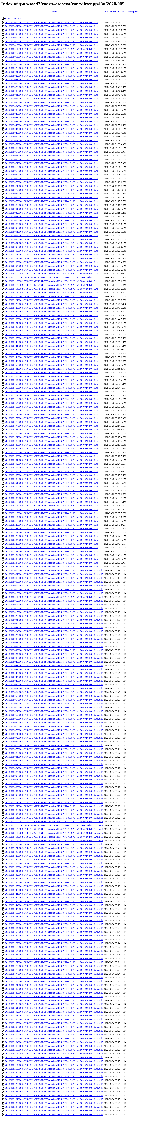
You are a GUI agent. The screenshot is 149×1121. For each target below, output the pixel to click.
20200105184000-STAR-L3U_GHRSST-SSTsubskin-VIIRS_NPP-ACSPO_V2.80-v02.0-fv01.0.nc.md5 (54, 996)
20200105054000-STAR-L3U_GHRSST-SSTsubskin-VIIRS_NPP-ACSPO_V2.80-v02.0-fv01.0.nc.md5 (54, 700)
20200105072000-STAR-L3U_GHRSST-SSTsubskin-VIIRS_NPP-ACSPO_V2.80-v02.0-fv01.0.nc (51, 190)
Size (124, 11)
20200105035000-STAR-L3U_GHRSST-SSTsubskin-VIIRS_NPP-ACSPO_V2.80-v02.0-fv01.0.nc (51, 110)
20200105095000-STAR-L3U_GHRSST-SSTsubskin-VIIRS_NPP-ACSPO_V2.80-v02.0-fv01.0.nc (51, 247)
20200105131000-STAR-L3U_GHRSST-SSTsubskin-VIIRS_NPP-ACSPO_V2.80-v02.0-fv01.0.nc (51, 323)
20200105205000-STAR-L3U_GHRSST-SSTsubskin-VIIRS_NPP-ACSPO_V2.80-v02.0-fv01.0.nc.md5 (54, 1046)
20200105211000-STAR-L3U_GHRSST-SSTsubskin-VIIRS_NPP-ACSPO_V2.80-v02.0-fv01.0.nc (51, 505)
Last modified (112, 11)
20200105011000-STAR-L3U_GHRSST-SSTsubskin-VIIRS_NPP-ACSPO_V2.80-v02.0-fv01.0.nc (51, 49)
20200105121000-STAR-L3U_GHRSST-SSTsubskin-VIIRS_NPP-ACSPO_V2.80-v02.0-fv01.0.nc (51, 300)
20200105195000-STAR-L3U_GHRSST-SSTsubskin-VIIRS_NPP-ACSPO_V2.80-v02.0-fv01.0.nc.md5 (54, 1023)
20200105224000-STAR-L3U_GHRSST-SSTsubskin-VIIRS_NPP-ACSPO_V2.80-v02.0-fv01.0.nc (51, 540)
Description (132, 11)
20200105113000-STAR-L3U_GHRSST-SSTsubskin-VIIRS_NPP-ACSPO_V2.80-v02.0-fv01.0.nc (51, 285)
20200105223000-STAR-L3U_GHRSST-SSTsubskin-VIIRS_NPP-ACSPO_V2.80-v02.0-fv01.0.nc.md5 (54, 1084)
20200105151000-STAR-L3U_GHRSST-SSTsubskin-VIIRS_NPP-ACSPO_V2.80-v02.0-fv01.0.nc (51, 368)
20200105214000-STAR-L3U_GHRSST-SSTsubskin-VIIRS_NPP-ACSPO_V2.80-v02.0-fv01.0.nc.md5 (54, 1065)
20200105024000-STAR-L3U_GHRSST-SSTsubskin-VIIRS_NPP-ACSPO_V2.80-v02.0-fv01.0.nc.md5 (54, 631)
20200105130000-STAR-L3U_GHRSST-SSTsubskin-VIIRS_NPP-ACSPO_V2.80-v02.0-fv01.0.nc (51, 319)
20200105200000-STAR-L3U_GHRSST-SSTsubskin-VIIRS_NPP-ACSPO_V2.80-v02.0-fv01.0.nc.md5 (54, 1027)
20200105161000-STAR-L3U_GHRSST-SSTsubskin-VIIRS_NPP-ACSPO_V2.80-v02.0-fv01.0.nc (51, 391)
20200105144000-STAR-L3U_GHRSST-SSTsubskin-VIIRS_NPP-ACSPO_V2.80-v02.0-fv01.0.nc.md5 (54, 905)
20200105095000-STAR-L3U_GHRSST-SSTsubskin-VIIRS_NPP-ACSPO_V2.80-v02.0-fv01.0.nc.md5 (54, 795)
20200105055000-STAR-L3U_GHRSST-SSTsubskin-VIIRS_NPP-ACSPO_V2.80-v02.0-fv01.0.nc (51, 155)
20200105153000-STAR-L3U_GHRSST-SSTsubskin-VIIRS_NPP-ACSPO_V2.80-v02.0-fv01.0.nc (51, 376)
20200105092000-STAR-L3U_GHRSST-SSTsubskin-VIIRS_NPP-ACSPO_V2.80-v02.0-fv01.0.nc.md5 (54, 783)
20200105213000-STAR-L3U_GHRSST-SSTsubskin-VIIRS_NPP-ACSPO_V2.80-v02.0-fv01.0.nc (51, 513)
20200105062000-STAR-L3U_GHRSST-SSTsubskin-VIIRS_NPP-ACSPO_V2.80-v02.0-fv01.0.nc (51, 167)
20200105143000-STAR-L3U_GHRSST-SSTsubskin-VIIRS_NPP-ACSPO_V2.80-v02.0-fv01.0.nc (51, 353)
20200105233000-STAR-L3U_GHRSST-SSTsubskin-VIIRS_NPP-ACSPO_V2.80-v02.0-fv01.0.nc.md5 (54, 1107)
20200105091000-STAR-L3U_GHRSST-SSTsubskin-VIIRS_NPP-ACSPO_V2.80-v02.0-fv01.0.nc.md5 (54, 779)
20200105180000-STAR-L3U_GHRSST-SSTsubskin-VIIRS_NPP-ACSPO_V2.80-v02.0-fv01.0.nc (51, 433)
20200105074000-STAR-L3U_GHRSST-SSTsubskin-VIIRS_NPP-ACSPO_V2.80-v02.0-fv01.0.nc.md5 (54, 745)
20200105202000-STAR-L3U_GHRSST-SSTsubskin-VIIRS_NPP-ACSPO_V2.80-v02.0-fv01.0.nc (51, 486)
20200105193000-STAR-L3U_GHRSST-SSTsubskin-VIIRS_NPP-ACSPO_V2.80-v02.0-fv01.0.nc (51, 467)
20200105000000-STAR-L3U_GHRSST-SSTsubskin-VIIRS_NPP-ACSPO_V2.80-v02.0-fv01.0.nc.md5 (54, 570)
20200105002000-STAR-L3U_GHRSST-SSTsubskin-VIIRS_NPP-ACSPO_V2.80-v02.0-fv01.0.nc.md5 (54, 578)
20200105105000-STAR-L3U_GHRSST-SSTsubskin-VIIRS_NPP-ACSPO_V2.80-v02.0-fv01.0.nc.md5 (54, 817)
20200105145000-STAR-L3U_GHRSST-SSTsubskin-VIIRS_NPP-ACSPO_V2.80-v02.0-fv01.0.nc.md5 (54, 909)
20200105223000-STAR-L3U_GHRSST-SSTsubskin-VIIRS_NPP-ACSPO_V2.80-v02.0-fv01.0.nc (51, 536)
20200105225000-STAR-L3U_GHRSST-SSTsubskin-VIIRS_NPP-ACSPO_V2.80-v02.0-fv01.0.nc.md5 (54, 1091)
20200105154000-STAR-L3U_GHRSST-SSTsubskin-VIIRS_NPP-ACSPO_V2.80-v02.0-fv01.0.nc (51, 380)
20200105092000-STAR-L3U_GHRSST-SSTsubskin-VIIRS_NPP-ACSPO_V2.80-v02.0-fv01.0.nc (51, 235)
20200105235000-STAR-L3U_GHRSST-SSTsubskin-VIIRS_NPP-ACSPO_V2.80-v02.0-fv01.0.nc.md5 (54, 1114)
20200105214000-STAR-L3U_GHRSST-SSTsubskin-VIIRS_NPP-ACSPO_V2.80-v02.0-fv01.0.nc (51, 517)
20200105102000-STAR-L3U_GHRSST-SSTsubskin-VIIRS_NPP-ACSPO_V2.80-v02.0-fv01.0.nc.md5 (54, 806)
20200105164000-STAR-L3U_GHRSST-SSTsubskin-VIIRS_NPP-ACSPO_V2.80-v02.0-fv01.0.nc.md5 (54, 951)
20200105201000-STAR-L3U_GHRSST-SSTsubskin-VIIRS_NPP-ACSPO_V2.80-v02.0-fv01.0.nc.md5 (54, 1031)
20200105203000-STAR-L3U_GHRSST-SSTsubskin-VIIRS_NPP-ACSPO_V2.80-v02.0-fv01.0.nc (51, 490)
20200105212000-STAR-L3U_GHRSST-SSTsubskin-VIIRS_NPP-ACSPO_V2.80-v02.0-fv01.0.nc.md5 (54, 1057)
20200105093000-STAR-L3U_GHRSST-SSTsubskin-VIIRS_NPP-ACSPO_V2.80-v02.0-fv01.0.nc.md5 (54, 787)
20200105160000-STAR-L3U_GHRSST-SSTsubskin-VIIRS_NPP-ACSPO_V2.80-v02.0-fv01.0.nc (51, 387)
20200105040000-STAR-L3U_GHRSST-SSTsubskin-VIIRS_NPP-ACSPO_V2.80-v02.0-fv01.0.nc (51, 114)
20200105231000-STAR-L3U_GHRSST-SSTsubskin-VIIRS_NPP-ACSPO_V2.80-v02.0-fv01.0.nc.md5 (54, 1099)
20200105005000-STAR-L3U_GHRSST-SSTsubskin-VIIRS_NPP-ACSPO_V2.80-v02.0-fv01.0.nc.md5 (54, 589)
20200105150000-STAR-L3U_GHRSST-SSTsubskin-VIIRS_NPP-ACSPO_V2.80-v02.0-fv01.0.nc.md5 (54, 913)
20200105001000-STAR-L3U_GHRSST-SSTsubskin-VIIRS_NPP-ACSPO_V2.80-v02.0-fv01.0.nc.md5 (54, 574)
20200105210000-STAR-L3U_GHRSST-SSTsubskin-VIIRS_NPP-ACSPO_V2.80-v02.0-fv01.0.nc (51, 502)
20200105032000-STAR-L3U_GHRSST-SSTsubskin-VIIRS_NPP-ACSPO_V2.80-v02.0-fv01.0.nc (51, 98)
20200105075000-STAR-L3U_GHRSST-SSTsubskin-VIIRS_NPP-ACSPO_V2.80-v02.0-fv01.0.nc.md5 (54, 749)
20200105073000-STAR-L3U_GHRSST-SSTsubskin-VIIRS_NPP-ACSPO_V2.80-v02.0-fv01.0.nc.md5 (54, 741)
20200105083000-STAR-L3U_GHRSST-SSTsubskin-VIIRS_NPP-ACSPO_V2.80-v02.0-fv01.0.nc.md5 (54, 764)
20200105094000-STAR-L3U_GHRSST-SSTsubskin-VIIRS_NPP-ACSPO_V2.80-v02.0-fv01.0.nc (51, 243)
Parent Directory (13, 18)
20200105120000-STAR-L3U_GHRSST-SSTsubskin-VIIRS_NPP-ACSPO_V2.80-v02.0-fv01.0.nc (51, 296)
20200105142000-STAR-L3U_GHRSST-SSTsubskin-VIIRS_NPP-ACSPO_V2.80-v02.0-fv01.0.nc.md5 (54, 897)
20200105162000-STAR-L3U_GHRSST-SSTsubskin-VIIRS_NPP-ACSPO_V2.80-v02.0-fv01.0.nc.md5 (54, 943)
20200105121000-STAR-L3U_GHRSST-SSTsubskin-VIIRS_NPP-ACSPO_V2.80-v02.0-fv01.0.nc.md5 (54, 848)
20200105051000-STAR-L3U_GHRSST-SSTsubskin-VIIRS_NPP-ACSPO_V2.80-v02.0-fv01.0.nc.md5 (54, 688)
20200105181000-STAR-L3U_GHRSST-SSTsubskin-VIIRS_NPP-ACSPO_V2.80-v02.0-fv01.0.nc (51, 437)
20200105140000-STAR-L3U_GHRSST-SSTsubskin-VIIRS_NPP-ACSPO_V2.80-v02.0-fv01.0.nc (51, 342)
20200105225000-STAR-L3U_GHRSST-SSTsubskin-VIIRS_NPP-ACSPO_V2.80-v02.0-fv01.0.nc (51, 543)
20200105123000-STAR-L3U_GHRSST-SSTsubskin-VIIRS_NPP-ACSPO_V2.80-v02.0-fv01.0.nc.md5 (54, 856)
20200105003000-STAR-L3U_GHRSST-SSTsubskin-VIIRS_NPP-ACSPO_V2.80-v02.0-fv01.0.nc (51, 34)
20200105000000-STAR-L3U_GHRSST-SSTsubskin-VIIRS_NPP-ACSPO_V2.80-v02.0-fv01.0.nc (51, 22)
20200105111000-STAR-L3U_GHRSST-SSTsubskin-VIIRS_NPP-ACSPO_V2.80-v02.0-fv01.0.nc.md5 (54, 825)
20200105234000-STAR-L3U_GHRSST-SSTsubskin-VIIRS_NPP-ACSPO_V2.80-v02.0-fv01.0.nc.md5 (54, 1110)
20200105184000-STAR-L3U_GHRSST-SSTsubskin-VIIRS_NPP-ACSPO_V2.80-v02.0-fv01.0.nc (51, 448)
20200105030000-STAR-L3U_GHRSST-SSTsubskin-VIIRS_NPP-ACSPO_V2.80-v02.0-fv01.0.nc (51, 91)
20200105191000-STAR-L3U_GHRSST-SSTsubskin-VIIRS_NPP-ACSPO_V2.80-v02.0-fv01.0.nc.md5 (54, 1008)
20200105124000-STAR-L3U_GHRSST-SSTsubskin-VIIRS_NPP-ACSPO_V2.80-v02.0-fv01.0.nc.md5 (54, 859)
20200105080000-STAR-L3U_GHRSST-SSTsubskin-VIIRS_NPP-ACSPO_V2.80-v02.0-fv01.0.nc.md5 (54, 753)
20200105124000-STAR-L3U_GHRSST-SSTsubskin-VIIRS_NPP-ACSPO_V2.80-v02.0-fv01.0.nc (51, 311)
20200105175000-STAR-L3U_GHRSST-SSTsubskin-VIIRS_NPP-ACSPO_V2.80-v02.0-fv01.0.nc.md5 (54, 977)
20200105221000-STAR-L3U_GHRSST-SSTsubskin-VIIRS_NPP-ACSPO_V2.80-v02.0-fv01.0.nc (51, 528)
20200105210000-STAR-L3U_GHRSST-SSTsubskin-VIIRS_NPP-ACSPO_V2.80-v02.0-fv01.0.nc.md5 (54, 1050)
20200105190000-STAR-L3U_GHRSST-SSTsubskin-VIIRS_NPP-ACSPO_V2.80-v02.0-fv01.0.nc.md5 (54, 1004)
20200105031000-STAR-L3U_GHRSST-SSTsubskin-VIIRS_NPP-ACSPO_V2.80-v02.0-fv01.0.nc (51, 95)
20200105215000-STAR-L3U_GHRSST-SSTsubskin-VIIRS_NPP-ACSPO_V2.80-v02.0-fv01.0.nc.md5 (54, 1069)
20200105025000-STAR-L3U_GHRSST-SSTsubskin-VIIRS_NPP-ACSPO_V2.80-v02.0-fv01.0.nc (51, 87)
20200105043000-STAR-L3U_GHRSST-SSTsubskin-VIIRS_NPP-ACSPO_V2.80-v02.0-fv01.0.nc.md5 (54, 673)
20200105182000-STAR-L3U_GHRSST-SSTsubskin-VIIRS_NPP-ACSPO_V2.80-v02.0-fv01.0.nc (51, 441)
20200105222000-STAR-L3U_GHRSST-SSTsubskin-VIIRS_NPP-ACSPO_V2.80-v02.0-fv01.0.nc (51, 532)
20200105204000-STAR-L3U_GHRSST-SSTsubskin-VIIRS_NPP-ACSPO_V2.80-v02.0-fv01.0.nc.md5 (54, 1042)
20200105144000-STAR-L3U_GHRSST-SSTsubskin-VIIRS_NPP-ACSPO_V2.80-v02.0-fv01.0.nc (51, 357)
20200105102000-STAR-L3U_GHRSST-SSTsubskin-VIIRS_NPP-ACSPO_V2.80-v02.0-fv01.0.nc (51, 258)
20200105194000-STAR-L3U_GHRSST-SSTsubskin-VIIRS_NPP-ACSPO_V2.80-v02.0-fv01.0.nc (51, 471)
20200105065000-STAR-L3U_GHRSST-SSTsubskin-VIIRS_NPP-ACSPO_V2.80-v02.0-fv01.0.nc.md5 (54, 726)
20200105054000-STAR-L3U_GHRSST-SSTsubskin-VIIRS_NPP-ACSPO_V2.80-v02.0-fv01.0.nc (51, 152)
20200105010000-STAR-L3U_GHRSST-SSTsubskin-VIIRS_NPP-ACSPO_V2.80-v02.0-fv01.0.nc (51, 45)
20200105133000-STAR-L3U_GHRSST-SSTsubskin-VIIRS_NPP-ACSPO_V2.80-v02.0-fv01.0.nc (51, 330)
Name (54, 11)
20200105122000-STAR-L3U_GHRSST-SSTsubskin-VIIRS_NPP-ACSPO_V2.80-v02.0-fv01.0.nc (51, 304)
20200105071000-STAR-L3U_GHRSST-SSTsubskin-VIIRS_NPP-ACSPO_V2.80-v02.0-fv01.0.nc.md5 (54, 734)
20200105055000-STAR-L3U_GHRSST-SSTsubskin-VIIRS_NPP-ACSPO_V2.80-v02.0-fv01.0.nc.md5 (54, 703)
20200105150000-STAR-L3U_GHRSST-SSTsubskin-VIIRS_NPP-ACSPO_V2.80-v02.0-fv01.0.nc (51, 365)
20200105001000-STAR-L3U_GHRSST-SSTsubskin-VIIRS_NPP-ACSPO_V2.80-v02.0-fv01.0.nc (51, 26)
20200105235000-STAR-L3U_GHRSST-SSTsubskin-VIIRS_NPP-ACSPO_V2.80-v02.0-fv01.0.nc (51, 566)
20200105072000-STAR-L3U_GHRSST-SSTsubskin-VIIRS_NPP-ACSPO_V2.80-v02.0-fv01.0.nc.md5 (54, 738)
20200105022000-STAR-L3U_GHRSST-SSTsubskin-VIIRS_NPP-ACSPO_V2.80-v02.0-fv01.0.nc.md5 (54, 623)
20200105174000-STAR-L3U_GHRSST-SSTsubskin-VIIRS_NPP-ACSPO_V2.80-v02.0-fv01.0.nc (51, 426)
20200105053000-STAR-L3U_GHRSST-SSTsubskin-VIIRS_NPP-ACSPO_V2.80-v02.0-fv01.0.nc (51, 148)
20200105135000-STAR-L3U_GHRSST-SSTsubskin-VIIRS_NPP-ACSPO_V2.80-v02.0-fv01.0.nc (51, 338)
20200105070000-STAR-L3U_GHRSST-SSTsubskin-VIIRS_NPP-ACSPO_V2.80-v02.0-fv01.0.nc (51, 182)
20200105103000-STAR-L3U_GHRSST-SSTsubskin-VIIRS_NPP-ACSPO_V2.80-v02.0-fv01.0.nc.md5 (54, 810)
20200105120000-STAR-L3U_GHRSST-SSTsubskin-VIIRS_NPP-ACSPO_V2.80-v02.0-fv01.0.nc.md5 (54, 844)
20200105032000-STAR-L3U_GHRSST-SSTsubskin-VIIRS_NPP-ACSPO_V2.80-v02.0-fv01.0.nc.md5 (54, 646)
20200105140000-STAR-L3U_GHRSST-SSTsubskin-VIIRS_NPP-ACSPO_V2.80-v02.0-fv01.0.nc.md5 (54, 890)
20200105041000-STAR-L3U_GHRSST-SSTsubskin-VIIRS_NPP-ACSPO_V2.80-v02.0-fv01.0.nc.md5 (54, 665)
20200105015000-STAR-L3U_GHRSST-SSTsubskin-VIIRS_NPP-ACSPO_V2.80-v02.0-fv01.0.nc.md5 (54, 612)
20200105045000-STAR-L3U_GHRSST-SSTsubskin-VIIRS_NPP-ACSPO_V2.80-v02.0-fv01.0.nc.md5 (54, 680)
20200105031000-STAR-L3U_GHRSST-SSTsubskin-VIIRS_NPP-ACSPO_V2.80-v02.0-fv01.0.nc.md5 (54, 642)
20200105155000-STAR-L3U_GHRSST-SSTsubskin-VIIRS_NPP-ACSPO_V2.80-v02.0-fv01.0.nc (51, 384)
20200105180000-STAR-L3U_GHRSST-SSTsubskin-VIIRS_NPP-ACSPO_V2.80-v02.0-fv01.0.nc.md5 (54, 981)
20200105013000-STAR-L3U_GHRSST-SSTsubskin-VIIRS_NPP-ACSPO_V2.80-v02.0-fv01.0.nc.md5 (54, 604)
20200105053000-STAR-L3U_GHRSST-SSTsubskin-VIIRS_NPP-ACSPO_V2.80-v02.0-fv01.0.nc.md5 (54, 696)
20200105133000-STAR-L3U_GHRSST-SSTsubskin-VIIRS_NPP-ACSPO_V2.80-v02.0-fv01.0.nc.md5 (54, 878)
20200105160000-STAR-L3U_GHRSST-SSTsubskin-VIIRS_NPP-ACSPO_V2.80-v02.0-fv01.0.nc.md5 (54, 935)
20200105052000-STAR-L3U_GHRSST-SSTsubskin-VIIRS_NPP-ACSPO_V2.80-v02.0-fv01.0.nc (51, 144)
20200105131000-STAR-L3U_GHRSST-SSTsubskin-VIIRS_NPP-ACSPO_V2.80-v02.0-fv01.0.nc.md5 (54, 871)
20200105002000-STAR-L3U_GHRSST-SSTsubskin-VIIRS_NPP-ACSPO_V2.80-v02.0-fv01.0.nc (51, 30)
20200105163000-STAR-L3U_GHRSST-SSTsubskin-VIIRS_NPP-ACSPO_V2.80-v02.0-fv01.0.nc (51, 399)
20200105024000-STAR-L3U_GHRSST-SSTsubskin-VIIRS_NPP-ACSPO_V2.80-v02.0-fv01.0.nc (51, 83)
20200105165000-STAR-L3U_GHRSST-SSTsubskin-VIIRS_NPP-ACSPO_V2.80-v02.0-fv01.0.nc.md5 (54, 954)
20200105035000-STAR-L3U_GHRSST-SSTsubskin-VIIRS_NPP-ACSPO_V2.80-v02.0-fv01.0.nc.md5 (54, 658)
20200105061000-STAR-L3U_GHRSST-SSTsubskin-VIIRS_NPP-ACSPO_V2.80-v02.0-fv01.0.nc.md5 (54, 711)
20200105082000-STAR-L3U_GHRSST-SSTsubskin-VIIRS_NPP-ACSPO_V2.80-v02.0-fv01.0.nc (51, 212)
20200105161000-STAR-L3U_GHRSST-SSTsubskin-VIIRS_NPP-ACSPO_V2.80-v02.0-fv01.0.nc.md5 (54, 939)
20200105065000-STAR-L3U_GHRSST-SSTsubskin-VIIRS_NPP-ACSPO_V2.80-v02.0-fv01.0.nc (51, 178)
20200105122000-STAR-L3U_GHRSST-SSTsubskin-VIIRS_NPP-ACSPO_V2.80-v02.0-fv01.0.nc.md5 (54, 852)
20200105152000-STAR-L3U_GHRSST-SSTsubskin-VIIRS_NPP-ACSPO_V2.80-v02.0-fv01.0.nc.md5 (54, 920)
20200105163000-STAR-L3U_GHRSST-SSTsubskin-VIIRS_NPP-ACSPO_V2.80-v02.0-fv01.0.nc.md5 (54, 947)
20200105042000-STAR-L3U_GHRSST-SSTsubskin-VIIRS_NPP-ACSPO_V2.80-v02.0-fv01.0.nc (51, 121)
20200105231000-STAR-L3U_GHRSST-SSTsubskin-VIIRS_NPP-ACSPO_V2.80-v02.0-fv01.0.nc (51, 551)
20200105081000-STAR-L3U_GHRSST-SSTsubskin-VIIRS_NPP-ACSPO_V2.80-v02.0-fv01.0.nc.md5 (54, 757)
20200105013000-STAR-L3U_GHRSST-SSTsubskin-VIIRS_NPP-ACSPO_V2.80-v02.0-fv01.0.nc (51, 56)
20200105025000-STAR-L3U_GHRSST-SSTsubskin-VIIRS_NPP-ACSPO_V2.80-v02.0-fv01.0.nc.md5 (54, 635)
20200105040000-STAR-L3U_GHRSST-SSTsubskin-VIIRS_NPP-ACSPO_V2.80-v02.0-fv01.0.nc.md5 (54, 661)
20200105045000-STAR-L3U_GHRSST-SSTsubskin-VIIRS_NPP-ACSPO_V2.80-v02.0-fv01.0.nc (51, 133)
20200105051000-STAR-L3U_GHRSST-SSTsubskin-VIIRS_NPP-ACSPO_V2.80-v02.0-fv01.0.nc (51, 140)
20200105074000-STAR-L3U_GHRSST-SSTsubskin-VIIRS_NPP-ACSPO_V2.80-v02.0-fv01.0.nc (51, 197)
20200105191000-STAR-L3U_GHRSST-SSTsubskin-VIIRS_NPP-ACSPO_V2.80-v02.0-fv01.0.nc (51, 460)
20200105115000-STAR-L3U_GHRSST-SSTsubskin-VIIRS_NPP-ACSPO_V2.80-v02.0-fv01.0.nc (51, 292)
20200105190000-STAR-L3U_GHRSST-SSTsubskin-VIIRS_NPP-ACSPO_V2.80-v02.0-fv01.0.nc (51, 456)
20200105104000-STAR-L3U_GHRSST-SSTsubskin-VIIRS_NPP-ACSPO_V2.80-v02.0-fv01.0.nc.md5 (54, 814)
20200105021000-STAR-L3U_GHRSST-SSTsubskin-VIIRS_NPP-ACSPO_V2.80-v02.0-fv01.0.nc (51, 72)
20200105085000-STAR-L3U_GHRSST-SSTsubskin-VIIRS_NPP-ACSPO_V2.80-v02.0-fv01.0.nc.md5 (54, 772)
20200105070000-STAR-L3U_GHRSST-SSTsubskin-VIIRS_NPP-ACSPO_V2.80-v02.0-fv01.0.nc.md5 (54, 730)
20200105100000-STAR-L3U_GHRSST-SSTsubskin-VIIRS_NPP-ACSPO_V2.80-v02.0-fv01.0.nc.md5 (54, 798)
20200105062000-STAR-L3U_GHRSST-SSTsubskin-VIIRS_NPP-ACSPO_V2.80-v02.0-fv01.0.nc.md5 (54, 715)
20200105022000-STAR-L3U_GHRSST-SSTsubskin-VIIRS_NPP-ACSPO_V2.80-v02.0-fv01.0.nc (51, 75)
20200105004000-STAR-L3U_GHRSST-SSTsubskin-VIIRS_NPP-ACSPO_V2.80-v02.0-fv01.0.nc (51, 37)
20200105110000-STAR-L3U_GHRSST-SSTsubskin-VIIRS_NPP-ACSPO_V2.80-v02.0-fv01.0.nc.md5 (54, 821)
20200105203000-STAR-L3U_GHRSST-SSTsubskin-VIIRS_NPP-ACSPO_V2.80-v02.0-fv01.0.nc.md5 (54, 1038)
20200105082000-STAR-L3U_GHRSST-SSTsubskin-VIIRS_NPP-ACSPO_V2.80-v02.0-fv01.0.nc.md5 (54, 760)
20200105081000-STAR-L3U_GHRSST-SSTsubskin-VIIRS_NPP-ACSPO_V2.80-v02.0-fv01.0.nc (51, 209)
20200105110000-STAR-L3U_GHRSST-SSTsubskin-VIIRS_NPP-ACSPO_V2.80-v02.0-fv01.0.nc (51, 273)
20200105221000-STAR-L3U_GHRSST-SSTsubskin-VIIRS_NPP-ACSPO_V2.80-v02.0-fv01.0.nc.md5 (54, 1076)
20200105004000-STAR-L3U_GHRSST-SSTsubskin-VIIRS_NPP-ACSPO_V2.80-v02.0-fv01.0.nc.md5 (54, 585)
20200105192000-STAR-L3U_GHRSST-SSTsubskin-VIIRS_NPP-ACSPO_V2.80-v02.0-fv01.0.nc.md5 (54, 1012)
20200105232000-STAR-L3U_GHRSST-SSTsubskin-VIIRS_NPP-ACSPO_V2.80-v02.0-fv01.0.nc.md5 (54, 1103)
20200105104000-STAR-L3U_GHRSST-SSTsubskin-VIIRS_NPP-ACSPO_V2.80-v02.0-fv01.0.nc (51, 266)
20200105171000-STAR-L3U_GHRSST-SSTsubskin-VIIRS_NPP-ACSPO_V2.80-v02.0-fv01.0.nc (51, 414)
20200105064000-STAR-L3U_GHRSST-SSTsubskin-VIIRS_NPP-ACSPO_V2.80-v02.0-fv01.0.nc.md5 (54, 722)
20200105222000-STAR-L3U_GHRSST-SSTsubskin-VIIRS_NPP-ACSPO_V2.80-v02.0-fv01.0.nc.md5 (54, 1080)
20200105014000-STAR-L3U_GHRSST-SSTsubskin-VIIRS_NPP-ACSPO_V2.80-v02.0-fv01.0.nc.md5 (54, 608)
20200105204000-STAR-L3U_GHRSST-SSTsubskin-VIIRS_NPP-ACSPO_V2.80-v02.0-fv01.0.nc (51, 494)
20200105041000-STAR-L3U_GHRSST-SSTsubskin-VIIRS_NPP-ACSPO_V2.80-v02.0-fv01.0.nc (51, 117)
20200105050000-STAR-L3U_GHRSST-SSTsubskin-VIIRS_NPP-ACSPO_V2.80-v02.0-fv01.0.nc (51, 136)
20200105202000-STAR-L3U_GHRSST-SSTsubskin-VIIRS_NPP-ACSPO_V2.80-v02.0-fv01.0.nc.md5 (54, 1034)
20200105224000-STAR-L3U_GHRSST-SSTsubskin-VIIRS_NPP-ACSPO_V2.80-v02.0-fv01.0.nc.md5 (54, 1088)
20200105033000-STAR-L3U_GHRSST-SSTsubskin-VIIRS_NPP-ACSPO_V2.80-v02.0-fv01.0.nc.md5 (54, 650)
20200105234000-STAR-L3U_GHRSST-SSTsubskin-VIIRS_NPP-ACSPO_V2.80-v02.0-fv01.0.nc (51, 563)
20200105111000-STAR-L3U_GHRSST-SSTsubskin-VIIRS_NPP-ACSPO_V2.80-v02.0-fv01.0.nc (51, 277)
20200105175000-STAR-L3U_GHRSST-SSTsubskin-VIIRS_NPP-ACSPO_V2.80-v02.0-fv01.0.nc (51, 429)
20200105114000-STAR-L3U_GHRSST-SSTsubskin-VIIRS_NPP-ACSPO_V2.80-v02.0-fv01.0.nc (51, 289)
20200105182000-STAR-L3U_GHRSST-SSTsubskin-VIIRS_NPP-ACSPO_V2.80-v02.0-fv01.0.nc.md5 (54, 989)
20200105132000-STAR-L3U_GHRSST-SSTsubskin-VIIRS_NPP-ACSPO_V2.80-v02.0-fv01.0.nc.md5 (54, 875)
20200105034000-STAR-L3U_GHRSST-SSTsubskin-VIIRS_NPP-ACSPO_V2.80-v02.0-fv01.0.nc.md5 (54, 654)
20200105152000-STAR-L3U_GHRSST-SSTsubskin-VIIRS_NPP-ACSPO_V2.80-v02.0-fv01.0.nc (51, 372)
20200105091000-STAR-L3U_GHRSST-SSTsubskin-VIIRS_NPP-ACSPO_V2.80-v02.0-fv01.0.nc (51, 231)
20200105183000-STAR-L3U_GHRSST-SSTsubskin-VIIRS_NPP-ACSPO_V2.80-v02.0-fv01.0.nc (51, 445)
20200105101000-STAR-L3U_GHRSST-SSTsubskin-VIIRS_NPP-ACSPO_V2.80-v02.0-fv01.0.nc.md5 (54, 802)
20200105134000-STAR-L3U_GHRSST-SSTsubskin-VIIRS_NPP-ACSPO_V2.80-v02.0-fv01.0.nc (51, 334)
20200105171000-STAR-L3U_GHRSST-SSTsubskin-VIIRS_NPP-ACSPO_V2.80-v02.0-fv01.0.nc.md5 (54, 962)
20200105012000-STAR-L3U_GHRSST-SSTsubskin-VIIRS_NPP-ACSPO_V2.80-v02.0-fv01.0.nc (51, 53)
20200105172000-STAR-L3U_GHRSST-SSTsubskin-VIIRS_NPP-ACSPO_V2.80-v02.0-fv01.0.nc (51, 418)
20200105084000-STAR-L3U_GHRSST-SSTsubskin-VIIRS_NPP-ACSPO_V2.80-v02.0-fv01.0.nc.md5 (54, 768)
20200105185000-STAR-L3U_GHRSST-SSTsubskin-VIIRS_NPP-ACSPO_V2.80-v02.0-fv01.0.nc (51, 452)
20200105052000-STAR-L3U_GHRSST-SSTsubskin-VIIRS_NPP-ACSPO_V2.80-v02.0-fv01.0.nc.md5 (54, 692)
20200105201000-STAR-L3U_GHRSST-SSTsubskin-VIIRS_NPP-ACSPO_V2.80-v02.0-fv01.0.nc (51, 483)
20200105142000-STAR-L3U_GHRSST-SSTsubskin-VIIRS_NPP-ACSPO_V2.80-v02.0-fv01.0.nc (51, 349)
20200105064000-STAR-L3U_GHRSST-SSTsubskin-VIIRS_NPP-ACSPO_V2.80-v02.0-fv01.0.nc (51, 174)
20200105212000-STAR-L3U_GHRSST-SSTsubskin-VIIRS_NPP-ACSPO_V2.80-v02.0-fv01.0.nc (51, 509)
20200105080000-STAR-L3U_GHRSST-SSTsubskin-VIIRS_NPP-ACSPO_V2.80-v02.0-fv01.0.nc (51, 205)
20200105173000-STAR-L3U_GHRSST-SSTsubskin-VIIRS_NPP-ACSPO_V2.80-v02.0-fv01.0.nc (51, 422)
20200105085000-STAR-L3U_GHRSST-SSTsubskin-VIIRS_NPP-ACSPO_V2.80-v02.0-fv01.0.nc (51, 224)
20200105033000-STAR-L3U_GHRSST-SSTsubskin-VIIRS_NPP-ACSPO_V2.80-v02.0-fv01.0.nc (51, 102)
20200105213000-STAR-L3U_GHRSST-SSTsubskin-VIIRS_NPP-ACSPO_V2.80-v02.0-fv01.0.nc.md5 (54, 1061)
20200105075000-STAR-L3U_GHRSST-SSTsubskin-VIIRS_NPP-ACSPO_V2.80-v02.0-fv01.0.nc (51, 201)
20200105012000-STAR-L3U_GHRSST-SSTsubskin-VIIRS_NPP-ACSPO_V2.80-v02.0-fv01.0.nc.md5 (54, 601)
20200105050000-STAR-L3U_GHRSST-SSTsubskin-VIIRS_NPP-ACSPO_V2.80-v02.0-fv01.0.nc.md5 (54, 684)
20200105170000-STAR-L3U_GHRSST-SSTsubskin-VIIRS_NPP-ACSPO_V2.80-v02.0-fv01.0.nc (51, 410)
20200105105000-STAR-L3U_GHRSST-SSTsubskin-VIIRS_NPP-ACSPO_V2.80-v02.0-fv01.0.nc (51, 270)
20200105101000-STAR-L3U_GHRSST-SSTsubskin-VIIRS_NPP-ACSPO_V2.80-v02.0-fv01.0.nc (51, 254)
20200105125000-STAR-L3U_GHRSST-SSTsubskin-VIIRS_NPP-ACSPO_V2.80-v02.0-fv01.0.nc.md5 (54, 863)
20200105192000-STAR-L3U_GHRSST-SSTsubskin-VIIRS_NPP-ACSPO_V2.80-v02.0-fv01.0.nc (51, 464)
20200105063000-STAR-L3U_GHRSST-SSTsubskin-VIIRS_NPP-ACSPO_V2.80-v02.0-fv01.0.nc (51, 171)
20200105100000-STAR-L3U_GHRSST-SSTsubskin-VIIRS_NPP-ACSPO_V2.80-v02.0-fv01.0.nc (51, 251)
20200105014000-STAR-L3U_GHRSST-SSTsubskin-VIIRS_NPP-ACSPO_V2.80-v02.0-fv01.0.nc (51, 60)
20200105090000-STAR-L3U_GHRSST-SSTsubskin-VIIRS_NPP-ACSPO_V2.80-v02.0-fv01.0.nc (51, 228)
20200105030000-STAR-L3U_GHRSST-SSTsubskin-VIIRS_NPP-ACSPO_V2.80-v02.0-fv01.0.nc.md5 (54, 639)
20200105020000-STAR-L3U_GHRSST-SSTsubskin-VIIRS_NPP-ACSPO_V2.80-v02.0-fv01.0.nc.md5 (54, 616)
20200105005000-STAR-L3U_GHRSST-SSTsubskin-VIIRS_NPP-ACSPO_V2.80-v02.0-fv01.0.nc (51, 41)
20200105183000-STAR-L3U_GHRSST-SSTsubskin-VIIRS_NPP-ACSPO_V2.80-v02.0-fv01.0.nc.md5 (54, 992)
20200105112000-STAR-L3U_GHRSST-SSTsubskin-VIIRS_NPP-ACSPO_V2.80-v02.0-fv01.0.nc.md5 (54, 829)
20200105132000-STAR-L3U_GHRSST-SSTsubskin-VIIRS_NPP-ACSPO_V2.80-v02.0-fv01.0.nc (51, 327)
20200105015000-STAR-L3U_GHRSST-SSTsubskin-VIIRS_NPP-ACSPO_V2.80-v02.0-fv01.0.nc (51, 64)
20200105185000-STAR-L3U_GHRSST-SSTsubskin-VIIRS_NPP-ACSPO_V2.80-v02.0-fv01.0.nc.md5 (54, 1000)
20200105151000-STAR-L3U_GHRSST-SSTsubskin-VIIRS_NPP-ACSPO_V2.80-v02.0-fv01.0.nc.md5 (54, 916)
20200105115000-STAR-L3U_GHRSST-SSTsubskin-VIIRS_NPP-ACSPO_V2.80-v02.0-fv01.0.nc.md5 (54, 840)
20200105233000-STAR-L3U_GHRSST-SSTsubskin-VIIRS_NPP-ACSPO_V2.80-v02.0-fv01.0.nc (51, 559)
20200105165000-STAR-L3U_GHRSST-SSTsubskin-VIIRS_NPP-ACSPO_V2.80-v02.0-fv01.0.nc (51, 407)
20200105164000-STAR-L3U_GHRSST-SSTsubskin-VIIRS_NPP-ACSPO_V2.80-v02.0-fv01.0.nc (51, 403)
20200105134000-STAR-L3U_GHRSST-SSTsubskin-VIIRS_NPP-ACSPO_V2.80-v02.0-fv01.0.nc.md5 (54, 882)
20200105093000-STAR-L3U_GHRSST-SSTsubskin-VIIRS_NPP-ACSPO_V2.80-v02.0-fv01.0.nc (51, 239)
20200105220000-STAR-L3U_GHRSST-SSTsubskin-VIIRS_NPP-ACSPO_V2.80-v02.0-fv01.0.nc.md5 (54, 1072)
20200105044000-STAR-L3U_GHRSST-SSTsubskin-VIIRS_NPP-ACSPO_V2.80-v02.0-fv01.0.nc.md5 (54, 677)
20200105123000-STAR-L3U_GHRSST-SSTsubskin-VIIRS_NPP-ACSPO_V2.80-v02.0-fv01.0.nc (51, 308)
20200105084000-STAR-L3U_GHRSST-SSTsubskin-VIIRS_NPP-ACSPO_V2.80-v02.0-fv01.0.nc (51, 220)
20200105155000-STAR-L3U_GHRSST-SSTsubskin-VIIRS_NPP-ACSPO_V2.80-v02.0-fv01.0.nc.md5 (54, 932)
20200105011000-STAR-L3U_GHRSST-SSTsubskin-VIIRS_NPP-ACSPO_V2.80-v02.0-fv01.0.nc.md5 (54, 597)
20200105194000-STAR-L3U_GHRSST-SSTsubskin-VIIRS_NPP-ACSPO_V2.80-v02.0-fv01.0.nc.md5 (54, 1019)
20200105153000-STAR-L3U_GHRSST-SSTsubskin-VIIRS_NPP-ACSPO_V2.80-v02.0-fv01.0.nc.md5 (54, 924)
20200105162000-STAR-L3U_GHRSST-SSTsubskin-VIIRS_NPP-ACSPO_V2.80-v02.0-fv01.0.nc (51, 395)
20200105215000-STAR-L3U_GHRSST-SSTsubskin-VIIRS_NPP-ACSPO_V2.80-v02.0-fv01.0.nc (51, 521)
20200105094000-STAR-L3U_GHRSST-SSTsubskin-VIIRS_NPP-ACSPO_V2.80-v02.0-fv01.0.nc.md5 (54, 791)
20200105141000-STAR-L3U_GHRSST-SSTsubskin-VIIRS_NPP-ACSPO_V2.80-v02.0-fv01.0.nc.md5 (54, 894)
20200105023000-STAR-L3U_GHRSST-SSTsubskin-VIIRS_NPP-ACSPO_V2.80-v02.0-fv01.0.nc (51, 79)
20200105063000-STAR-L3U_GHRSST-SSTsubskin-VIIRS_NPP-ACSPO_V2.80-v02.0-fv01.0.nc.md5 (54, 719)
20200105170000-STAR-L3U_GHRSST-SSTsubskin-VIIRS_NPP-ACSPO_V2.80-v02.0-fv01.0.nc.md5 (54, 958)
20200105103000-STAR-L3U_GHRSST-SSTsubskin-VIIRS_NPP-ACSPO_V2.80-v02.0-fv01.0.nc (51, 262)
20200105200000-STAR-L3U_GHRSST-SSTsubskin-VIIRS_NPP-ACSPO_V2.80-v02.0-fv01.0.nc (51, 479)
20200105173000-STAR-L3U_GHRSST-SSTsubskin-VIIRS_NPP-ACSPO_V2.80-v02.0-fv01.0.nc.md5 (54, 970)
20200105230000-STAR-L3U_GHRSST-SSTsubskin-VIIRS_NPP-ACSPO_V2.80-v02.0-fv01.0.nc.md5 (54, 1095)
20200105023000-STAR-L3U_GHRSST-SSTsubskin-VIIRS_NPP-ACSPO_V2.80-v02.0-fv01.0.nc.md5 (54, 627)
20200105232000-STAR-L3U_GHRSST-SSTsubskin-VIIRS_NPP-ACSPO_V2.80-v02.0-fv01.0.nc (51, 555)
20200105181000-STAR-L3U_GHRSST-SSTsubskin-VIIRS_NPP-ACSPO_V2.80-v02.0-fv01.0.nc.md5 (54, 985)
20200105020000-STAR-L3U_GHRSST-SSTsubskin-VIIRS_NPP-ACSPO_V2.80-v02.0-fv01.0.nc (51, 68)
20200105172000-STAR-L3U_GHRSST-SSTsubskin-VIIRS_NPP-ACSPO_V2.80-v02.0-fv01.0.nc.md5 (54, 966)
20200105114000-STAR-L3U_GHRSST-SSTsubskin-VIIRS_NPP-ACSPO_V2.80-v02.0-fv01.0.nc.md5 (54, 836)
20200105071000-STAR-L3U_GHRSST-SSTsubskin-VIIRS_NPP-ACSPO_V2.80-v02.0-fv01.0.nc (51, 186)
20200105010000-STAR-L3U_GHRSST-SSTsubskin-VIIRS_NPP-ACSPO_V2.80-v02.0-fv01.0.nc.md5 (54, 593)
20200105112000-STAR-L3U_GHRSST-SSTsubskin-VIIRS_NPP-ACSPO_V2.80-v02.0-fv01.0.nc (51, 281)
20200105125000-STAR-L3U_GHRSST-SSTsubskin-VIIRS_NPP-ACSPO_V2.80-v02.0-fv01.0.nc (51, 315)
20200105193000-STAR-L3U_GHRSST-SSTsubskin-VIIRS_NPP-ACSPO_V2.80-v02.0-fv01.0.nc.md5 (54, 1015)
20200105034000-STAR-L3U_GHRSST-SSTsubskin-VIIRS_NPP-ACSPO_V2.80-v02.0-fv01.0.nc (51, 106)
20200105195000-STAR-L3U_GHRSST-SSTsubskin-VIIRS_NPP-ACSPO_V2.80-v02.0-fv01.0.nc (51, 475)
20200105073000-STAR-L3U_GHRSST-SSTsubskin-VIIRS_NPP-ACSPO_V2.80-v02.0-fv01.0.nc (51, 193)
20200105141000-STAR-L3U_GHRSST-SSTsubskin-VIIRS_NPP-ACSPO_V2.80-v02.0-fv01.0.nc (51, 346)
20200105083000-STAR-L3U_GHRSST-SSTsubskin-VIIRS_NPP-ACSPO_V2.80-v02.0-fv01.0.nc (51, 216)
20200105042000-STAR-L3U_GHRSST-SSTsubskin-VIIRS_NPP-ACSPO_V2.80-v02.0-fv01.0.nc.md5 (54, 669)
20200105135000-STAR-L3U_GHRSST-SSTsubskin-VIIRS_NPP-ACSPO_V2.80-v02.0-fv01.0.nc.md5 (54, 886)
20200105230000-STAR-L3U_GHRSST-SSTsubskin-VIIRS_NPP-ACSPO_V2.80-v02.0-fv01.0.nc (51, 547)
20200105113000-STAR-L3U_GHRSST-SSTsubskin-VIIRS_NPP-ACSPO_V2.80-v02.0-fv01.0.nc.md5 (54, 833)
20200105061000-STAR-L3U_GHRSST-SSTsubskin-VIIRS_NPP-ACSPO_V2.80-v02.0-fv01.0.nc (51, 163)
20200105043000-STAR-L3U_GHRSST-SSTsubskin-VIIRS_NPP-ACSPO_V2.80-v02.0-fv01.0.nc (51, 125)
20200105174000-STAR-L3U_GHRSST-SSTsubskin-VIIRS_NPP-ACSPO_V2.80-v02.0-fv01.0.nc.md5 (54, 973)
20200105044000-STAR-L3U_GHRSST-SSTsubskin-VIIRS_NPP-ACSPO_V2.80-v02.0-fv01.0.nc (51, 129)
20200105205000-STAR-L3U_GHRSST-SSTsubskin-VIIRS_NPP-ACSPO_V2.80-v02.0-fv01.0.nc (51, 498)
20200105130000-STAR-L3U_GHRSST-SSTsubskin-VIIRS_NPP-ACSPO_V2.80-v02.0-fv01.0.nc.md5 (54, 867)
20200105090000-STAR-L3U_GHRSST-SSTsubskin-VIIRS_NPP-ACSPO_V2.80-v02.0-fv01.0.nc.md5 (54, 776)
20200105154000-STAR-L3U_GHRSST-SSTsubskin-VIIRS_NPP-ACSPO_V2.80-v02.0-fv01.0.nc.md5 (54, 928)
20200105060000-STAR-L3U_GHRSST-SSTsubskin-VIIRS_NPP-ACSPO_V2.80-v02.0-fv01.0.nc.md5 (54, 707)
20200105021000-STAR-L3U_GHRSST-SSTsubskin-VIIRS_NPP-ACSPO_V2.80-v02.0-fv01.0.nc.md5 (54, 620)
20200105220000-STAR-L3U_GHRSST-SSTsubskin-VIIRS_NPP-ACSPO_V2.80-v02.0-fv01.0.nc (51, 524)
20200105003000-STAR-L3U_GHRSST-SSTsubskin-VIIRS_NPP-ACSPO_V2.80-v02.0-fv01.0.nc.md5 (54, 582)
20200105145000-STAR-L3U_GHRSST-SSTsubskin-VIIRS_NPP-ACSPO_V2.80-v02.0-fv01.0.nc (51, 361)
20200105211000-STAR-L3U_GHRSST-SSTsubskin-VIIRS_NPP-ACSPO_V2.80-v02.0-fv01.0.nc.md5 (54, 1053)
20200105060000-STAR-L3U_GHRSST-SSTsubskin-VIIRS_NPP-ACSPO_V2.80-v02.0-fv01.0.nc (51, 159)
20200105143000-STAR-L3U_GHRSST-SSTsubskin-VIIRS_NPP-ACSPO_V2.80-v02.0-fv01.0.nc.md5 (54, 901)
